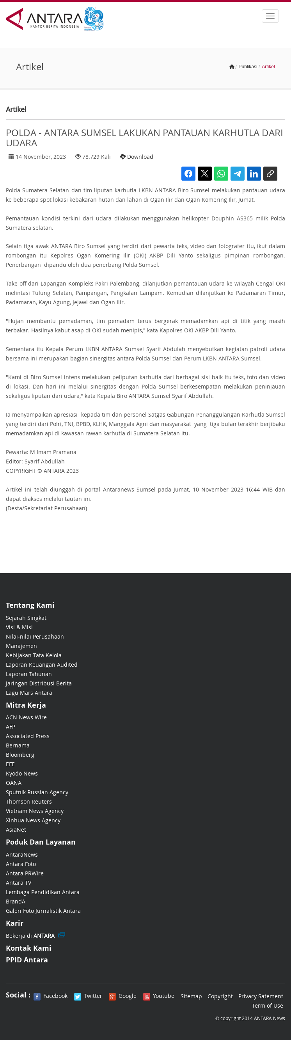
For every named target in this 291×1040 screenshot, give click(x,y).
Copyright (220, 996)
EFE (10, 764)
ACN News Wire (26, 717)
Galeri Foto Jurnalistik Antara (43, 910)
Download (136, 156)
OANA (13, 782)
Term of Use (267, 1005)
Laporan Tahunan (29, 674)
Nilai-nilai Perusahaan (35, 636)
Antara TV (18, 882)
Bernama (18, 745)
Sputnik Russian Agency (37, 792)
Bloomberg (20, 754)
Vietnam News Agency (35, 811)
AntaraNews (22, 854)
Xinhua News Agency (33, 820)
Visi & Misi (19, 627)
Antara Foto (21, 864)
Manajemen (21, 646)
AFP (10, 726)
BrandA (15, 901)
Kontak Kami (28, 948)
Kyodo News (22, 773)
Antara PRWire (25, 873)
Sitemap (191, 996)
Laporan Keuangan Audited (42, 664)
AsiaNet (16, 829)
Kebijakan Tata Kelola (34, 655)
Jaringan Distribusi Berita (39, 683)
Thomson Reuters (29, 801)
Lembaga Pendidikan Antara (43, 892)
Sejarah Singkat (26, 617)
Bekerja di (30, 935)
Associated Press (28, 736)
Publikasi (248, 66)
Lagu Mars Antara (29, 692)
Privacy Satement (260, 996)
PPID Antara (27, 960)
